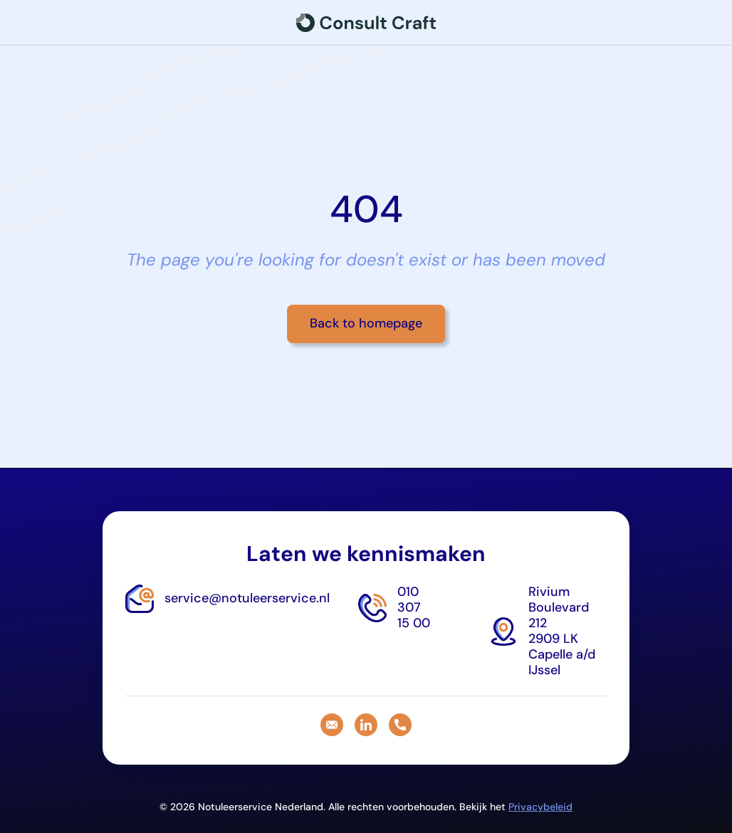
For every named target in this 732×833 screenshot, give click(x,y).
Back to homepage (366, 323)
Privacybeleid (540, 806)
